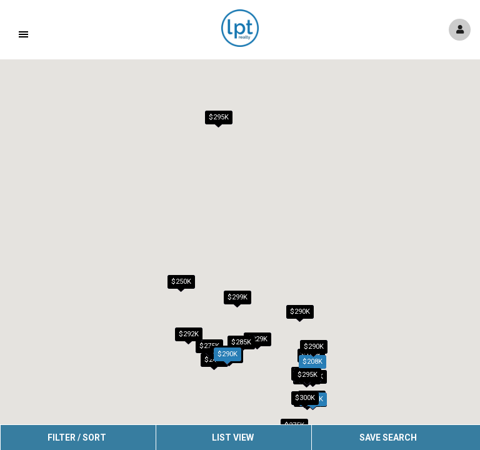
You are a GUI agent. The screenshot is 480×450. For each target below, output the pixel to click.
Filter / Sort (77, 437)
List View (233, 437)
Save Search (388, 437)
